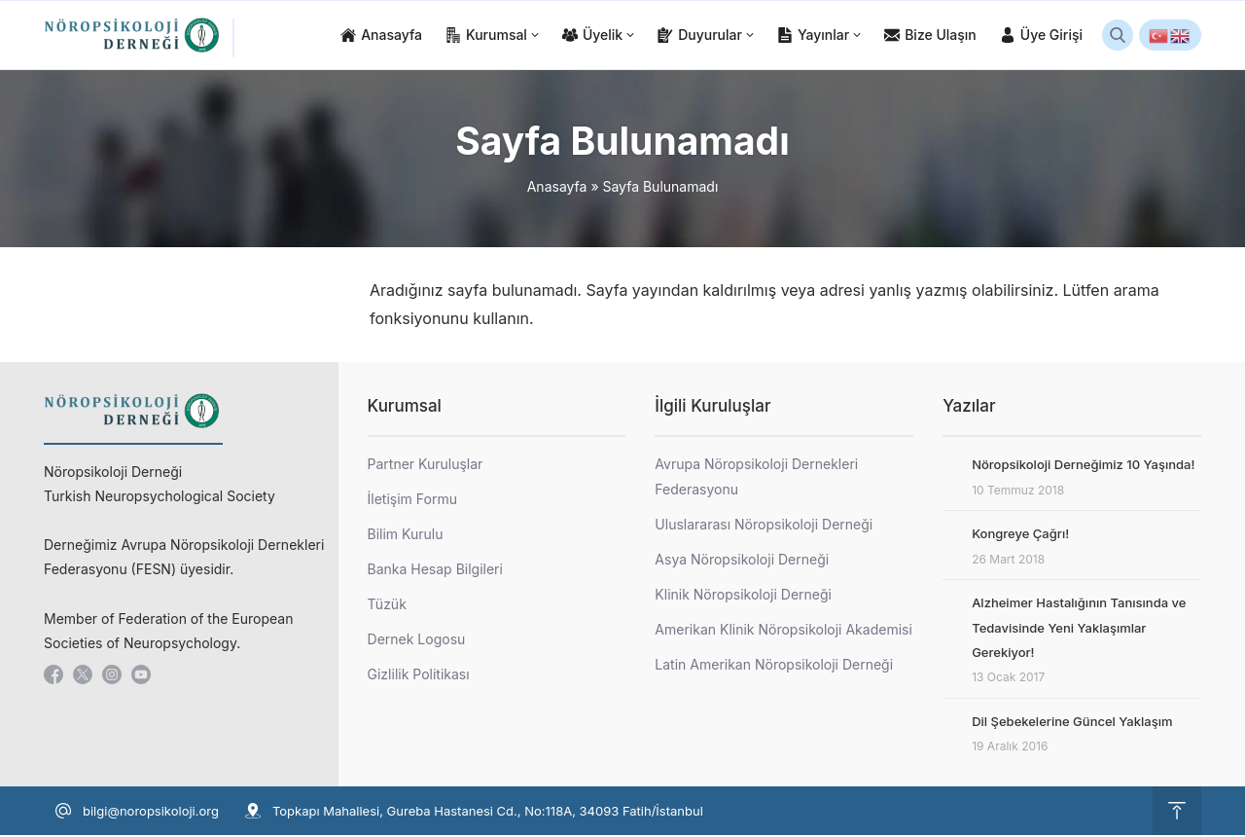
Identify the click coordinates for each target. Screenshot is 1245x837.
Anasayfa (557, 188)
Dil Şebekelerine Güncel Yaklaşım (1072, 723)
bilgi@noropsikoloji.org (151, 812)
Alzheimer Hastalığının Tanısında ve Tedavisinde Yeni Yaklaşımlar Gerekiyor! (1079, 629)
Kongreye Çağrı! (1020, 535)
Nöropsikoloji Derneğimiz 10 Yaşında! (1083, 466)
